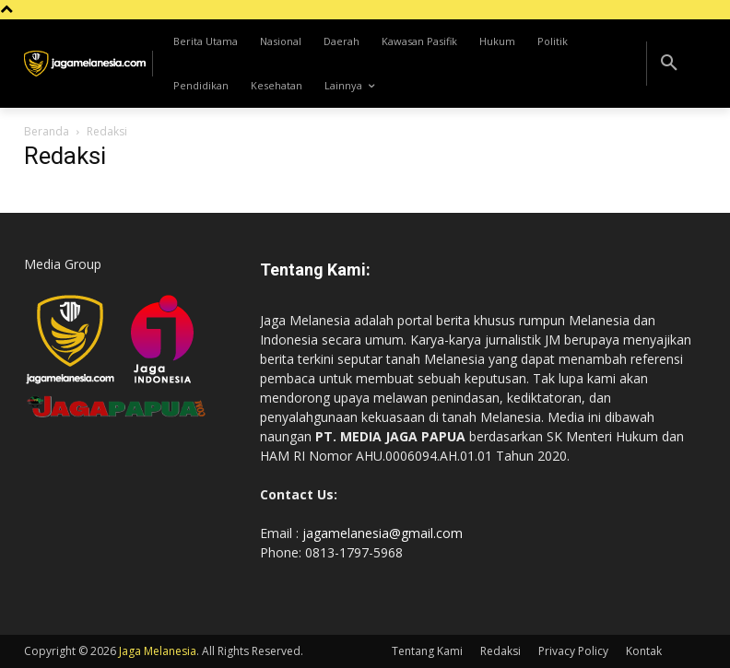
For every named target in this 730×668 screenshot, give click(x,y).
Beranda (46, 131)
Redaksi (500, 651)
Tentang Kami (427, 651)
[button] (669, 63)
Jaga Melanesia (157, 651)
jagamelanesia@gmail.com (382, 533)
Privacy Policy (573, 651)
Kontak (644, 651)
